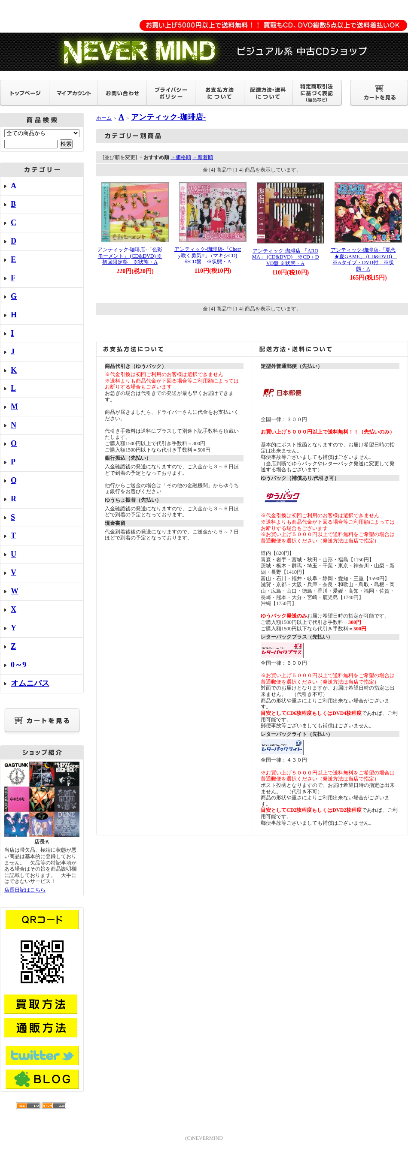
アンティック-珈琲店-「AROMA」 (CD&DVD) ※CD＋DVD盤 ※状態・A (285, 257)
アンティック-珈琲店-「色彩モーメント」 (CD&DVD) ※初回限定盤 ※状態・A (130, 256)
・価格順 (181, 157)
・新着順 (202, 157)
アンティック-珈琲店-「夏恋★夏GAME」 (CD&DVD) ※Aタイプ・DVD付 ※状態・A (364, 259)
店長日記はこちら (25, 890)
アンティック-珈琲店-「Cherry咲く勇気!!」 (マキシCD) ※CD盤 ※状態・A (208, 255)
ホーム (104, 118)
